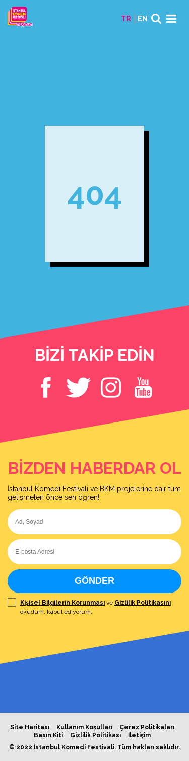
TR (126, 19)
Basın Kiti (48, 735)
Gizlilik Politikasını (142, 602)
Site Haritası (29, 727)
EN (143, 19)
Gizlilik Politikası (95, 735)
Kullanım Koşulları (84, 727)
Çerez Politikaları (146, 727)
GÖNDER (94, 581)
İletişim (139, 735)
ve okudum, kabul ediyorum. (94, 607)
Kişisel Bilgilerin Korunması (62, 602)
